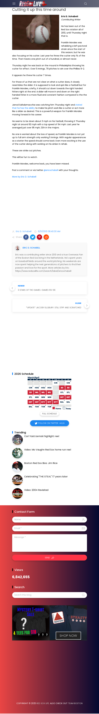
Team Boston (75, 703)
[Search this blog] (49, 595)
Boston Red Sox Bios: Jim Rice (40, 463)
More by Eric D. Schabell (24, 176)
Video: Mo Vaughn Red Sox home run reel (47, 449)
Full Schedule (49, 413)
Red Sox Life (43, 703)
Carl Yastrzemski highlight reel (41, 436)
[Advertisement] (49, 204)
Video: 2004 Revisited (36, 490)
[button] (26, 237)
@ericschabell (51, 170)
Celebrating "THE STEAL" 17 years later (46, 476)
